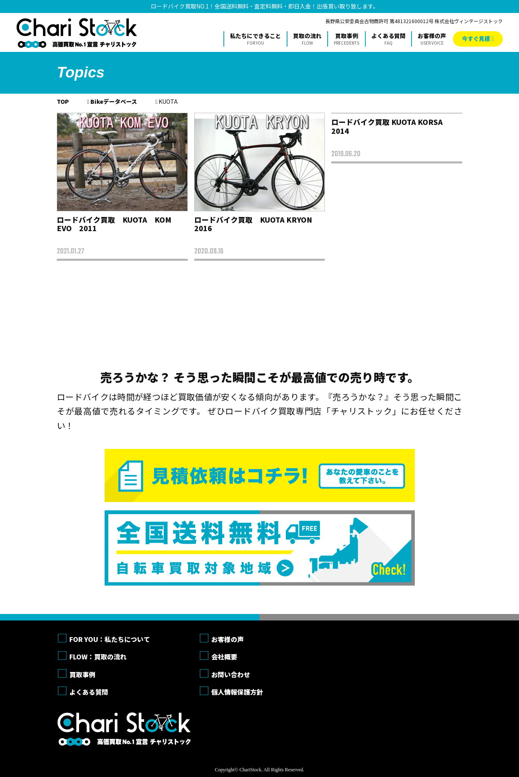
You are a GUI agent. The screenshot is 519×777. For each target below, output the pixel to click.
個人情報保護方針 (237, 692)
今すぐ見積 (476, 38)
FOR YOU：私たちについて (109, 639)
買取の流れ (307, 39)
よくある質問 (388, 39)
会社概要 (224, 656)
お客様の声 (432, 39)
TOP (63, 101)
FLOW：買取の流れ (98, 656)
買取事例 (346, 39)
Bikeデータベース (113, 101)
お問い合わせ (230, 674)
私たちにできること (255, 39)
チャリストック (77, 33)
